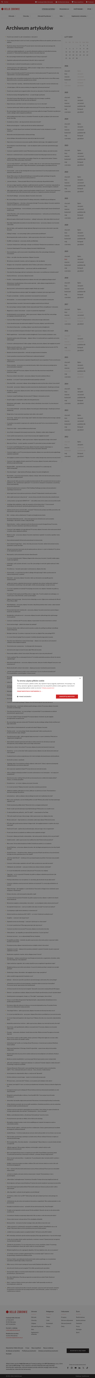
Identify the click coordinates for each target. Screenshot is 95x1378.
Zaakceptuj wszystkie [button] (67, 696)
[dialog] (47, 689)
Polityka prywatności (48, 688)
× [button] (80, 678)
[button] (47, 691)
